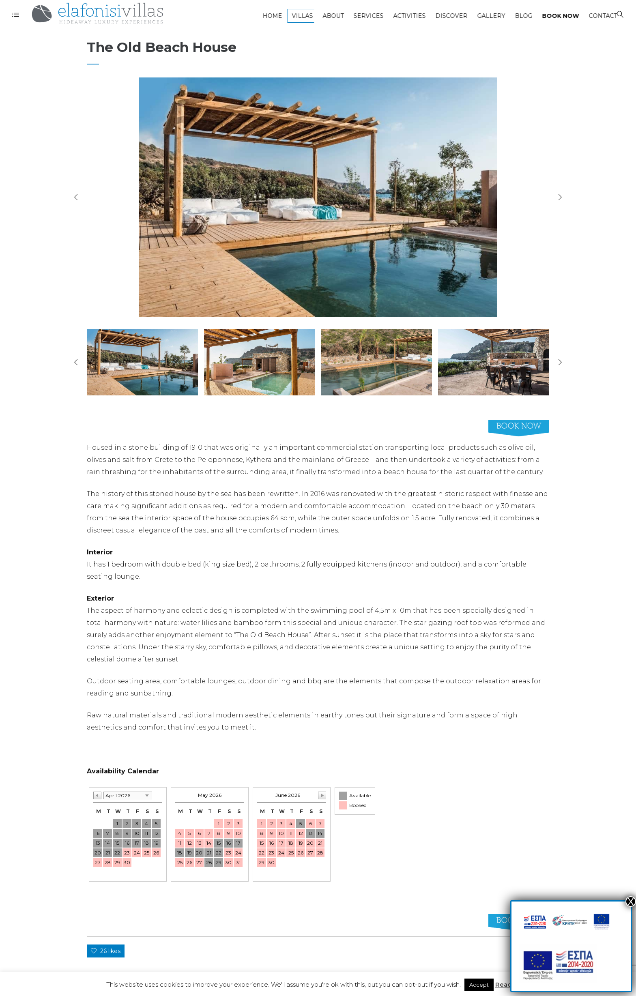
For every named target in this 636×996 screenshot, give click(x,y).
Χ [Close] (630, 901)
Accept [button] (479, 984)
